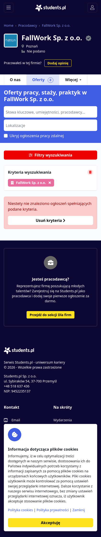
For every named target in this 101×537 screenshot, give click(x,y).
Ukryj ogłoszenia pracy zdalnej (37, 135)
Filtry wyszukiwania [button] (50, 155)
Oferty (42, 80)
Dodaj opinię (57, 63)
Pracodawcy (27, 25)
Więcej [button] (71, 79)
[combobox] (50, 112)
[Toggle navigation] (8, 7)
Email (15, 420)
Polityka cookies (20, 510)
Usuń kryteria (50, 220)
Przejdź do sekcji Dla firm (50, 315)
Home (8, 25)
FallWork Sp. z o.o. (56, 25)
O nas (15, 79)
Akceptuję (50, 522)
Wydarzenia (62, 420)
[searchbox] (50, 111)
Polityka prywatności (53, 510)
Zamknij (79, 510)
